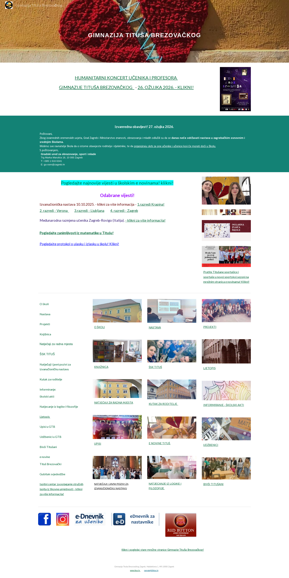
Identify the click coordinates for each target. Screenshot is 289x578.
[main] (144, 31)
